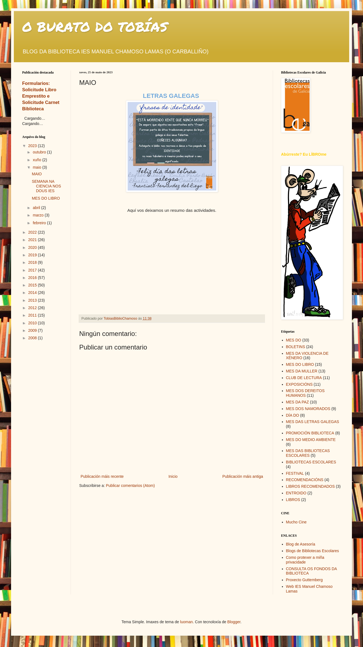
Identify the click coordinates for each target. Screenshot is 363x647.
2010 (33, 323)
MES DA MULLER (302, 371)
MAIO (37, 174)
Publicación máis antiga (242, 476)
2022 (33, 232)
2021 (33, 240)
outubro (40, 152)
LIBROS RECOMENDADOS (310, 486)
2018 (33, 262)
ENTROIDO (296, 493)
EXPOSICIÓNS (299, 384)
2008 (33, 338)
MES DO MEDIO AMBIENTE (311, 439)
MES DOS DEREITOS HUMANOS (305, 393)
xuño (37, 160)
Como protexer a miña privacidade (305, 559)
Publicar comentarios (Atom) (130, 485)
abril (37, 207)
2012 (33, 308)
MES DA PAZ (297, 402)
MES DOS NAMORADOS (308, 408)
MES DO (293, 340)
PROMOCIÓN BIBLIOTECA (310, 433)
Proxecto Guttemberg (304, 580)
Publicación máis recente (102, 476)
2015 (33, 285)
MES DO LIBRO (46, 198)
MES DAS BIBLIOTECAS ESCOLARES (308, 453)
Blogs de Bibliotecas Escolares (312, 551)
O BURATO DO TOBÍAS (95, 26)
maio (37, 167)
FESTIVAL (295, 473)
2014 (33, 292)
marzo (39, 215)
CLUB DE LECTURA (304, 377)
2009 (33, 330)
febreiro (40, 223)
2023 (33, 146)
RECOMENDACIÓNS (304, 480)
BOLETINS (295, 347)
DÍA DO (292, 415)
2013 (33, 300)
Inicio (172, 476)
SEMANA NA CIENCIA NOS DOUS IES (46, 186)
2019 (33, 255)
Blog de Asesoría (300, 544)
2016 (33, 277)
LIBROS (293, 499)
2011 (33, 315)
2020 (33, 247)
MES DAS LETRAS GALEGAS (312, 421)
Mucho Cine (296, 522)
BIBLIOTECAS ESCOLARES (311, 462)
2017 (33, 270)
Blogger (233, 622)
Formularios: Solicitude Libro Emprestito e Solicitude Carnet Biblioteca (41, 96)
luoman (186, 622)
